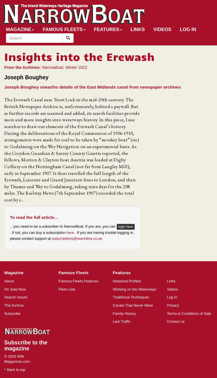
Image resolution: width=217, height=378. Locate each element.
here (71, 232)
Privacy (173, 305)
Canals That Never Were (133, 305)
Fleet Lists (66, 289)
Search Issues (15, 297)
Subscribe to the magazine (25, 345)
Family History (124, 313)
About (9, 281)
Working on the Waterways (135, 289)
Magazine (20, 29)
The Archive (14, 305)
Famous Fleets (64, 29)
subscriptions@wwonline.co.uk (77, 238)
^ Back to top (14, 370)
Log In (188, 29)
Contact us (176, 321)
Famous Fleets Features (78, 281)
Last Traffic (122, 321)
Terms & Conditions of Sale (189, 313)
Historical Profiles (127, 281)
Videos (162, 29)
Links (138, 29)
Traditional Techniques (131, 297)
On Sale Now (15, 289)
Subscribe (12, 313)
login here (125, 227)
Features (108, 29)
